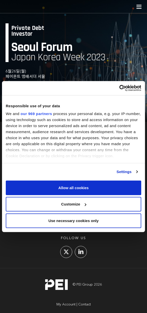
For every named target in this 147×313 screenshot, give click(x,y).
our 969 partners (36, 114)
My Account (66, 304)
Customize (73, 204)
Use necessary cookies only (73, 220)
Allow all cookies (73, 187)
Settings (124, 172)
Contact (84, 304)
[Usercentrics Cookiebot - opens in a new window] (119, 88)
